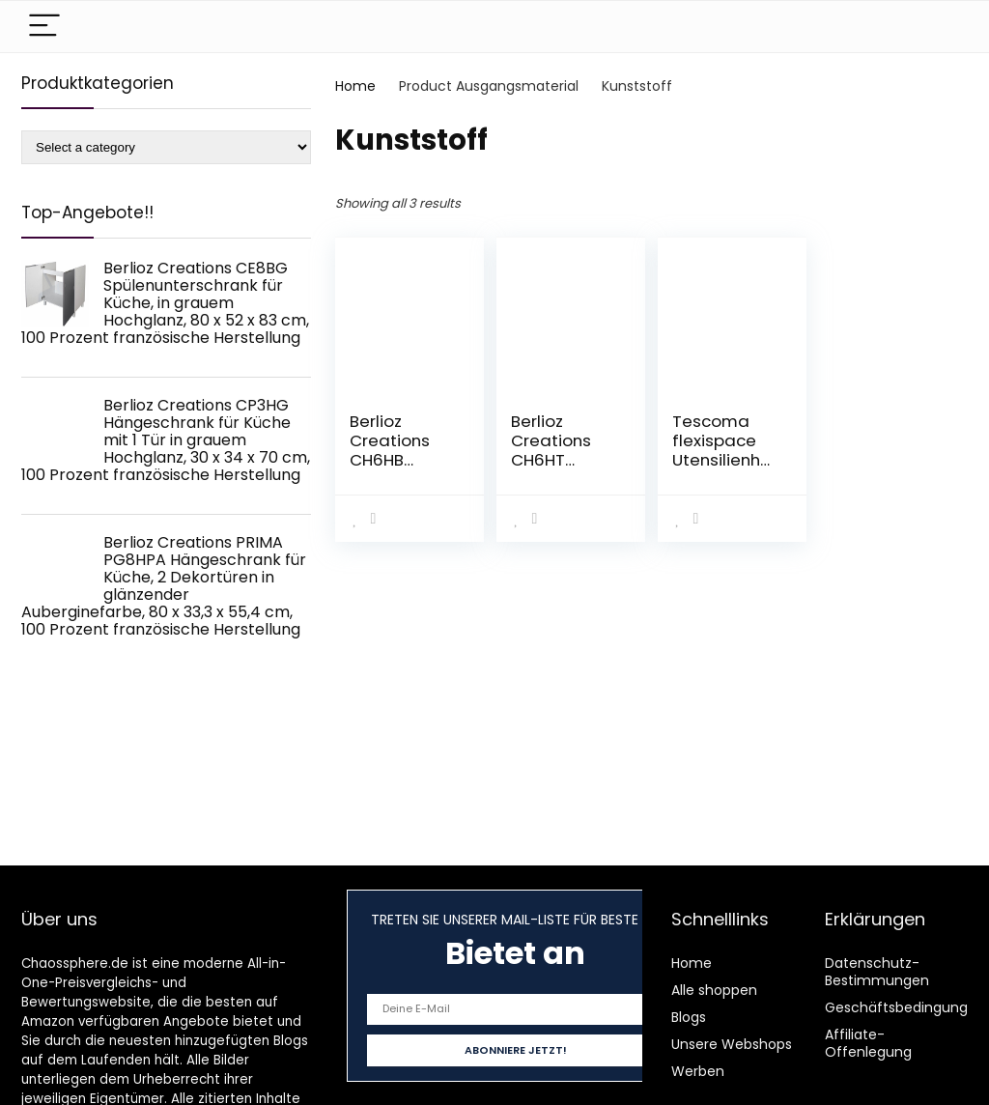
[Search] (938, 26)
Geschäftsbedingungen (905, 1007)
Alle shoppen (714, 990)
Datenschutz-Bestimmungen (877, 971)
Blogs (688, 1017)
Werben (697, 1071)
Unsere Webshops (731, 1044)
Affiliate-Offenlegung (868, 1043)
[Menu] (44, 26)
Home (355, 86)
